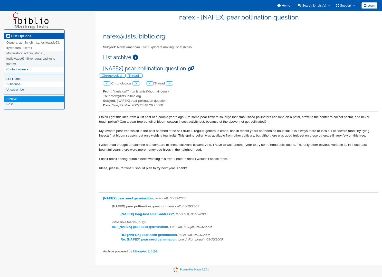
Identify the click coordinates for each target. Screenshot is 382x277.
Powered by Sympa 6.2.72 (194, 269)
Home (283, 5)
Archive (11, 99)
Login (369, 5)
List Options (18, 36)
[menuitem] (283, 5)
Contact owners (17, 69)
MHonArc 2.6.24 (145, 251)
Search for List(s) (312, 5)
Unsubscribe (15, 89)
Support (343, 5)
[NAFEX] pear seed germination (128, 198)
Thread (134, 75)
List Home (13, 79)
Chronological (112, 75)
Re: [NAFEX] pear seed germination (149, 239)
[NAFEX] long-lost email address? (147, 214)
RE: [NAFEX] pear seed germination (140, 227)
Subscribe (13, 84)
